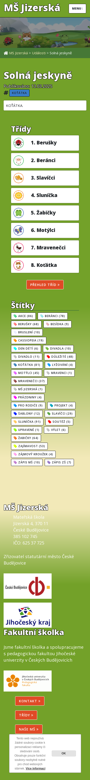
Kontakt (30, 701)
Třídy (26, 715)
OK (64, 753)
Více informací (35, 768)
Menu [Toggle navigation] (77, 8)
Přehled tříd (45, 284)
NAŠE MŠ (29, 729)
